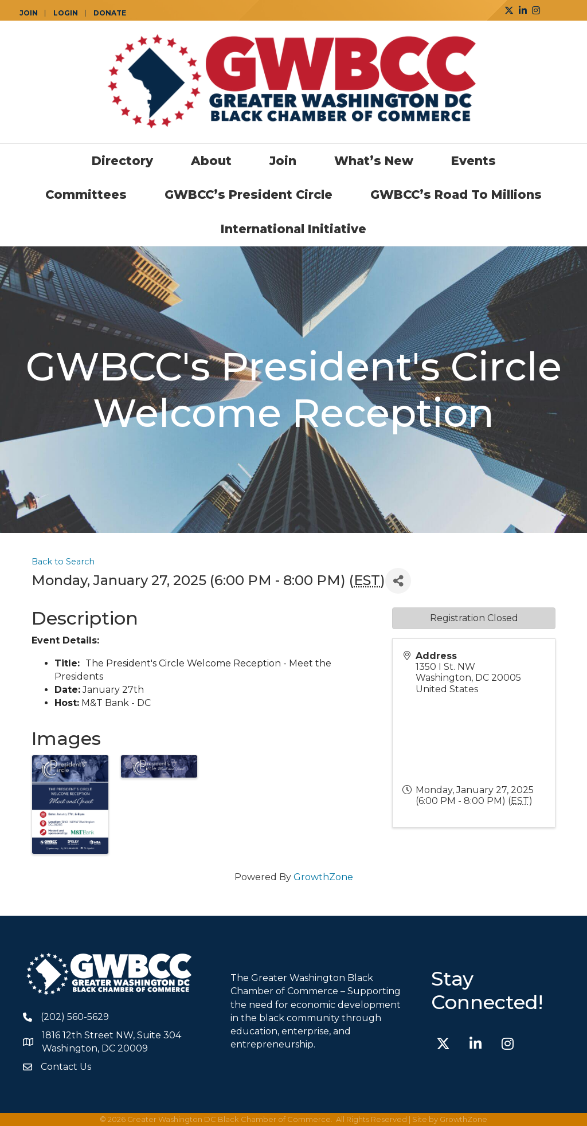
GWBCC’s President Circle (248, 194)
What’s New (373, 161)
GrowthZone (323, 877)
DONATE (109, 13)
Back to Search (63, 561)
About (211, 161)
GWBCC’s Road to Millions (456, 194)
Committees (86, 194)
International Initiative (293, 229)
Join (282, 161)
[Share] (398, 581)
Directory (122, 161)
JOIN (28, 13)
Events (473, 161)
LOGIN (65, 13)
